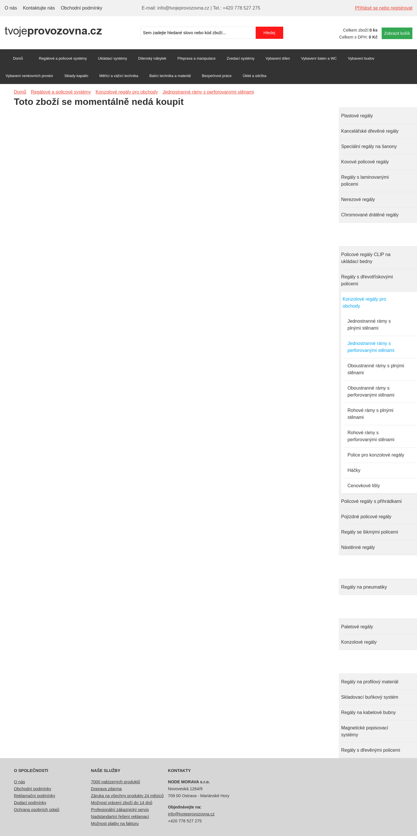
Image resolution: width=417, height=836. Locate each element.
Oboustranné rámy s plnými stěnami (376, 369)
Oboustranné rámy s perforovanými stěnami (371, 391)
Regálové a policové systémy (63, 58)
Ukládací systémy (112, 58)
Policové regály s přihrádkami (371, 501)
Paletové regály (357, 626)
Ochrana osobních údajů (36, 809)
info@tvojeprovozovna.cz (191, 814)
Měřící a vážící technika (118, 76)
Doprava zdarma (106, 788)
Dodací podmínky (30, 802)
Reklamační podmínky (34, 795)
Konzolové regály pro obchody (364, 303)
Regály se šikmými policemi (369, 532)
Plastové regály (357, 115)
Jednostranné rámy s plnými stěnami (369, 325)
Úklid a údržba (254, 76)
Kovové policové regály (365, 161)
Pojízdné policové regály (366, 516)
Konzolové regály (359, 642)
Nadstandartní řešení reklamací (120, 816)
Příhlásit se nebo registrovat (383, 8)
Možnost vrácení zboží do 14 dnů (121, 802)
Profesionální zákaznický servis (120, 809)
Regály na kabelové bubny (368, 712)
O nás (11, 8)
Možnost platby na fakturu (115, 823)
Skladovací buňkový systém (369, 697)
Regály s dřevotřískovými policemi (367, 280)
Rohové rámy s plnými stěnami (370, 414)
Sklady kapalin (76, 76)
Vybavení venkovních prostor (29, 76)
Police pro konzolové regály (376, 454)
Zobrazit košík (397, 33)
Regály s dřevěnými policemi (370, 750)
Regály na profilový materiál (369, 681)
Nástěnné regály (358, 547)
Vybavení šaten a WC (319, 58)
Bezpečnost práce (216, 76)
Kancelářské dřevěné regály (369, 131)
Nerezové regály (358, 199)
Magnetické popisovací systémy (364, 731)
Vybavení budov (361, 58)
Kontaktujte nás (39, 8)
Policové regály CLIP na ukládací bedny (365, 258)
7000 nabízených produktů (115, 782)
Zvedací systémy (241, 58)
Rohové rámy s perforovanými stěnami (371, 436)
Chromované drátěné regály (369, 214)
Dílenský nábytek (152, 58)
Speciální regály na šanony (369, 146)
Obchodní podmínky (81, 8)
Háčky (354, 470)
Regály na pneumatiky (364, 587)
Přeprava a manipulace (197, 58)
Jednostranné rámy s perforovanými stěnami (371, 347)
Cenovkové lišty (364, 485)
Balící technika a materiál (170, 76)
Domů (18, 58)
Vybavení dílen (278, 58)
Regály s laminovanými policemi (365, 181)
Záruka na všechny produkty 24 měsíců (127, 795)
